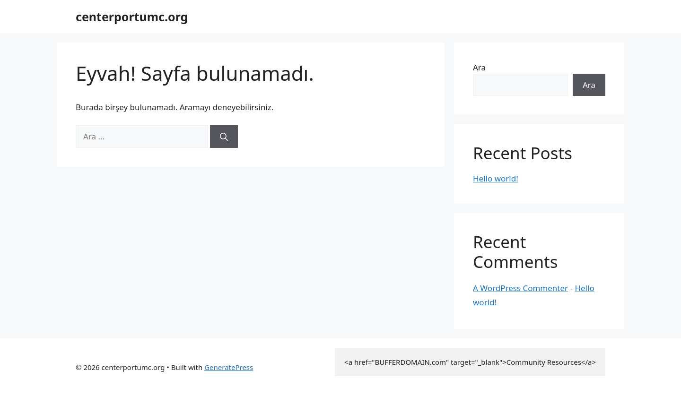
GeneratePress (228, 367)
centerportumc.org (132, 17)
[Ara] (224, 136)
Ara (479, 67)
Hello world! (495, 178)
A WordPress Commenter (520, 288)
